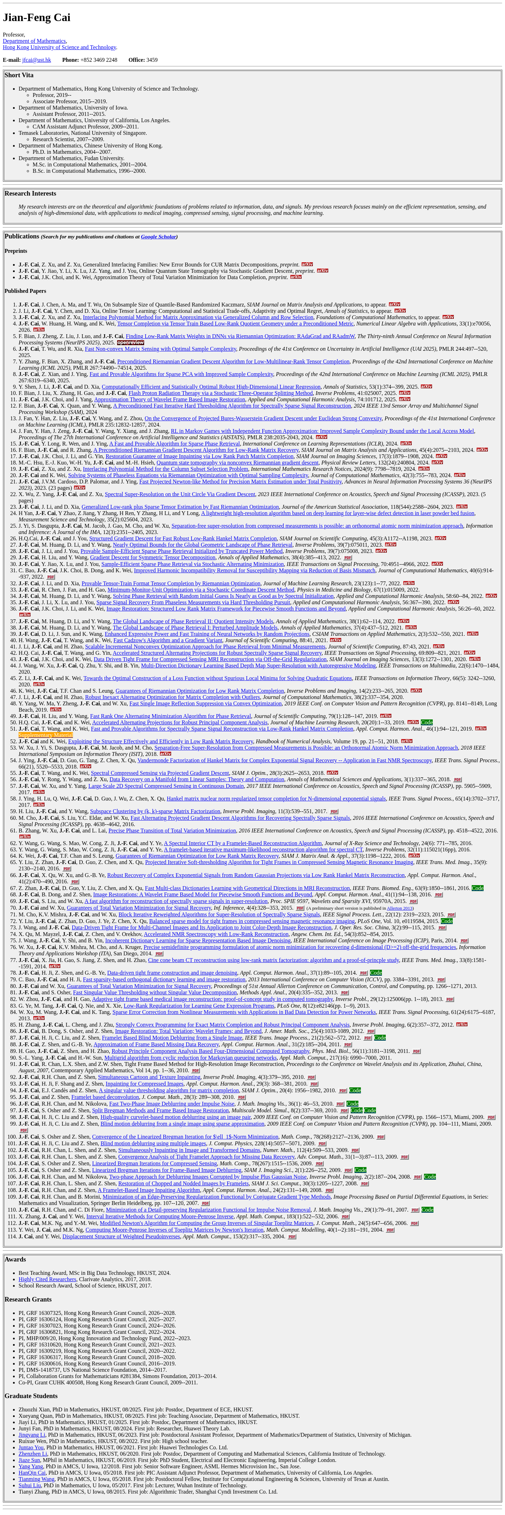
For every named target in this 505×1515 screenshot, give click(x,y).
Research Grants (28, 1299)
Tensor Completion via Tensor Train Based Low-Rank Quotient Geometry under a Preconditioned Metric (235, 324)
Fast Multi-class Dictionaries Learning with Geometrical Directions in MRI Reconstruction (247, 888)
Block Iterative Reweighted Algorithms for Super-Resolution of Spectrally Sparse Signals (219, 914)
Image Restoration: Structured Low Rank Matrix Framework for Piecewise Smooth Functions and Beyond (226, 609)
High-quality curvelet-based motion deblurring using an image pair (176, 1117)
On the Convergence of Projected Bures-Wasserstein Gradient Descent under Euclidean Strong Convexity (263, 418)
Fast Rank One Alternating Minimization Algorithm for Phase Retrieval (170, 716)
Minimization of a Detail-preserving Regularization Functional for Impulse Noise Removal (208, 1210)
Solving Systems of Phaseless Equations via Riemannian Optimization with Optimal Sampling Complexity (188, 475)
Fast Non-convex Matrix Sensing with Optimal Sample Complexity (160, 349)
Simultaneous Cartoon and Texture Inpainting (149, 1077)
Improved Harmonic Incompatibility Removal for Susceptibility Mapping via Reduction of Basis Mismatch (254, 570)
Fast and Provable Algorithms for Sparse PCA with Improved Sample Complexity (181, 374)
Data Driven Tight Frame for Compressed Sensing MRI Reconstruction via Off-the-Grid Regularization (210, 659)
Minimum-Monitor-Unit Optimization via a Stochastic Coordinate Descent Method (201, 590)
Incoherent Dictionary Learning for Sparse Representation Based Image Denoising (198, 940)
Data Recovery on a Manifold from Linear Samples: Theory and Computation (196, 779)
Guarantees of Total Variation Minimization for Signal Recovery (139, 908)
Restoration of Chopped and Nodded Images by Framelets (183, 1183)
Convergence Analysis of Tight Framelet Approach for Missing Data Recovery (206, 1157)
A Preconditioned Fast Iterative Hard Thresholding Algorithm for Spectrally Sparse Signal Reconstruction (232, 406)
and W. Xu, (43, 986)
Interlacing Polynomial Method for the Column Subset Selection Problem (165, 469)
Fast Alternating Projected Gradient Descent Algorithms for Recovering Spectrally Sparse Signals (240, 818)
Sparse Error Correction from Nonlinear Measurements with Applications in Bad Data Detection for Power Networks (244, 1012)
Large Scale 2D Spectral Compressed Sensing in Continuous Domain (166, 786)
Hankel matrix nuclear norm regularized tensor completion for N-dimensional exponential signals (276, 799)
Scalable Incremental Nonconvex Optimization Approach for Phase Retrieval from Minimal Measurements (205, 647)
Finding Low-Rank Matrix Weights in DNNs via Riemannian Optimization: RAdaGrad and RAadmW (240, 336)
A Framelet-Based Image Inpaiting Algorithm (149, 1190)
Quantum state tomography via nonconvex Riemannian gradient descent (238, 463)
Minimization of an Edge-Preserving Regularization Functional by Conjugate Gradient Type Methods (217, 1197)
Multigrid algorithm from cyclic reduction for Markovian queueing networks (191, 1058)
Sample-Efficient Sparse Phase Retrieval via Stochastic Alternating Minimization (192, 564)
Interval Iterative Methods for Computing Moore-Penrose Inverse (160, 1216)
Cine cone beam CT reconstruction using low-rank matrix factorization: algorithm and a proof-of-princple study (273, 960)
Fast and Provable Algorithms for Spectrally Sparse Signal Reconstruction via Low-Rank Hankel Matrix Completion (222, 729)
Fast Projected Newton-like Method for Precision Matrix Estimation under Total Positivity (240, 482)
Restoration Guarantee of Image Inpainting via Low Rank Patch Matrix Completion (200, 456)
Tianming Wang (36, 1479)
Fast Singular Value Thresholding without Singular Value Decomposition (155, 992)
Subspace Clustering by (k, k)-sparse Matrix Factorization (155, 811)
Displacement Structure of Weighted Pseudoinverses (121, 1236)
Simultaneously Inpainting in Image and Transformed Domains (189, 1150)
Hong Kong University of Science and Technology (59, 47)
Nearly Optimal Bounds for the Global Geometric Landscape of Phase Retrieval (202, 545)
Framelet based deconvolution (105, 1097)
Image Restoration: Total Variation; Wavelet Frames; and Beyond (188, 1031)
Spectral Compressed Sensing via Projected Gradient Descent (160, 773)
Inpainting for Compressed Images (144, 1084)
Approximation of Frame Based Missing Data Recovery (156, 1044)
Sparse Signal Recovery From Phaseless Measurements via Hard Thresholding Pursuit (193, 602)
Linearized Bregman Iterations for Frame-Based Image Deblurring (167, 1170)
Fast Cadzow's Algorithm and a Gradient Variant (168, 640)
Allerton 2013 (399, 908)
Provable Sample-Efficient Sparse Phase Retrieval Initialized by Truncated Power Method (182, 551)
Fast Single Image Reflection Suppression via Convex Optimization (205, 703)
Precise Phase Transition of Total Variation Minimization (172, 831)
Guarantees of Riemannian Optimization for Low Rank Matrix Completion (200, 691)
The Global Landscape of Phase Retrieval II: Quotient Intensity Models (193, 621)
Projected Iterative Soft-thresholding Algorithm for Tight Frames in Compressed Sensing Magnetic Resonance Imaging (279, 862)
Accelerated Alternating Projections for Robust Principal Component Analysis (180, 722)
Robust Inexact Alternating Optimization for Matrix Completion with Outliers (172, 697)
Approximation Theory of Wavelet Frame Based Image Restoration (169, 399)
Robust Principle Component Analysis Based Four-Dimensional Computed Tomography (210, 1051)
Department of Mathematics (34, 41)
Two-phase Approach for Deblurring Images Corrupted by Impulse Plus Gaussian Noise (208, 1177)
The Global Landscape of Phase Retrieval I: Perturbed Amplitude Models (195, 628)
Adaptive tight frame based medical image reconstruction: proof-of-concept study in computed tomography (212, 999)
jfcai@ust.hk (36, 60)
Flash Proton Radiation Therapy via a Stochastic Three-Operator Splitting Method (221, 393)
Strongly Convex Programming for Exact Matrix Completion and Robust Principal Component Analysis (233, 1025)
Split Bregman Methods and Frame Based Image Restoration (160, 1110)
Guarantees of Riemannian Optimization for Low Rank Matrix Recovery (197, 856)
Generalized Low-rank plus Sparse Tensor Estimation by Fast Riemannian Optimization (180, 507)
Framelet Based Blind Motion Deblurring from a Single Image (172, 1038)
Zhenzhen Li (33, 1454)
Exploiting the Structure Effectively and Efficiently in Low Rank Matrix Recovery (160, 741)
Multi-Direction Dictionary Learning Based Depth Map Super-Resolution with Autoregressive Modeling (258, 665)
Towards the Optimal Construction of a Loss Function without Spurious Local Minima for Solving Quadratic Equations (217, 678)
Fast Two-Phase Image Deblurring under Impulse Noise (172, 1104)
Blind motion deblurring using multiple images (153, 1143)
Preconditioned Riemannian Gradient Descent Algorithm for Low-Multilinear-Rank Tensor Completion (233, 361)
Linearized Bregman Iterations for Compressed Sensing (154, 1163)
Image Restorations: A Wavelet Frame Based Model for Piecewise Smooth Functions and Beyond (202, 894)
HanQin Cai (32, 1473)
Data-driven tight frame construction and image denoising (172, 973)
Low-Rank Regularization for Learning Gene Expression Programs (199, 1006)
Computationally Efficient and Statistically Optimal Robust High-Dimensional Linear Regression (211, 387)
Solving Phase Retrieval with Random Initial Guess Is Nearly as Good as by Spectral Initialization (223, 596)
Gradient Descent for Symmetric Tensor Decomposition (152, 557)
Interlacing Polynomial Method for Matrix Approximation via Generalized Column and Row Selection (198, 317)
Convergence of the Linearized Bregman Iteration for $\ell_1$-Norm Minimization (185, 1137)
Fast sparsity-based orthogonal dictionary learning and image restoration (164, 979)
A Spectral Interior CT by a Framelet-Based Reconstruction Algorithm (243, 843)
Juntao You (31, 1447)
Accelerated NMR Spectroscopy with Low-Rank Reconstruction (216, 934)
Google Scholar (158, 236)
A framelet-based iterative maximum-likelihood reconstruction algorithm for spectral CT (263, 849)
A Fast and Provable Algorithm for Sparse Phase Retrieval (174, 444)
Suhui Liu (30, 1485)
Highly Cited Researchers (47, 1279)
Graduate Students (31, 1395)
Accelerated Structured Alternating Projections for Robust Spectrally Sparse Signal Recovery (217, 653)
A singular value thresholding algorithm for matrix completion (169, 1090)
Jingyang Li (32, 1435)
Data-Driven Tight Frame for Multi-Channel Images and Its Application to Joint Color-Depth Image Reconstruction (201, 927)
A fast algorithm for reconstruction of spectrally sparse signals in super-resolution (176, 901)
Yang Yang (31, 1466)
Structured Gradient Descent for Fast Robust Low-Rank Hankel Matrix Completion (183, 538)
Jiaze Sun (29, 1460)
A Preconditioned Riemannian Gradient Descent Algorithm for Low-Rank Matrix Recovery (195, 450)
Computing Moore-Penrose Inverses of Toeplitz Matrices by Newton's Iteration (174, 1230)
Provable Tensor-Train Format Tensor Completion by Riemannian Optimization (171, 583)
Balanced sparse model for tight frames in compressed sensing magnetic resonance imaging (252, 921)
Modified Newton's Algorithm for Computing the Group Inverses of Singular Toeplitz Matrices (207, 1223)
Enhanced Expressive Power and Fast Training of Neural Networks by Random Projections (207, 634)
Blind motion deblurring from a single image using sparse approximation (182, 1124)
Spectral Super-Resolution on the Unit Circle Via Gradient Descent (180, 494)
